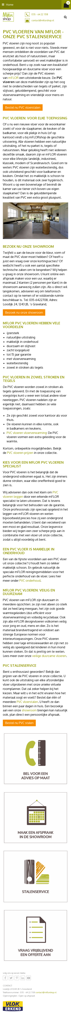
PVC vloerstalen (27, 702)
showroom (29, 710)
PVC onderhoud (30, 580)
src (65, 17)
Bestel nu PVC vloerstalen (22, 107)
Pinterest (17, 978)
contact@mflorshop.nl (42, 20)
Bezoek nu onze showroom (24, 312)
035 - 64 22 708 (39, 14)
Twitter (11, 978)
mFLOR (13, 78)
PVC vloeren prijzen (20, 453)
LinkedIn (22, 978)
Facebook (5, 978)
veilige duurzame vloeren (49, 656)
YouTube (28, 978)
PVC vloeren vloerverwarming (27, 433)
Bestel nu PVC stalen (19, 723)
